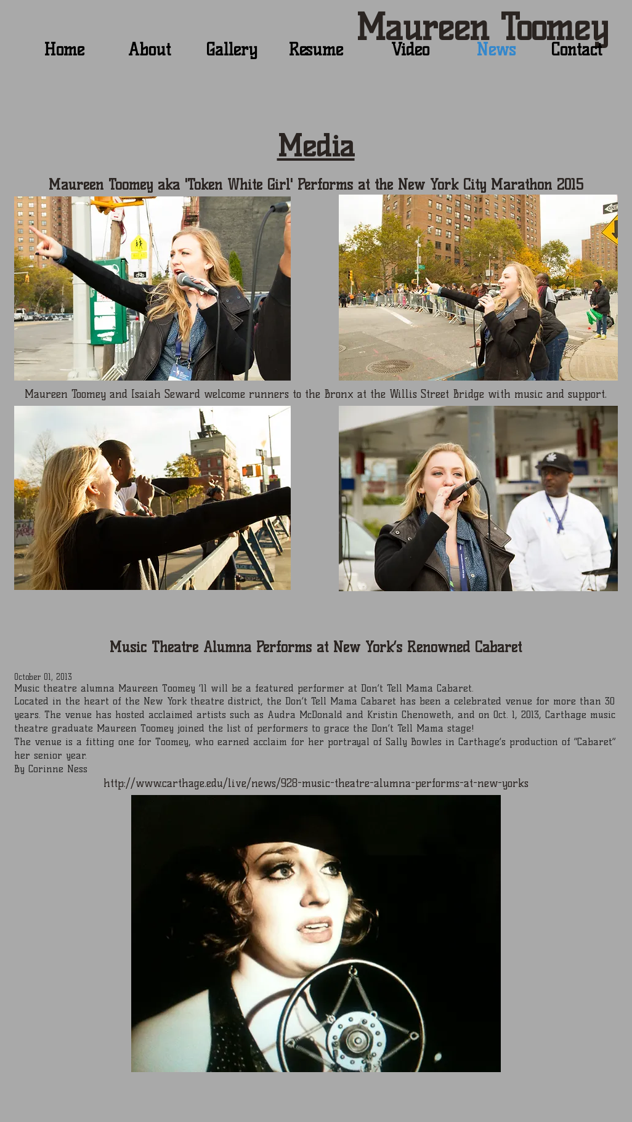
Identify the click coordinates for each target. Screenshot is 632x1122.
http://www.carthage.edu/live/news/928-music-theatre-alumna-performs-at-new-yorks (316, 783)
